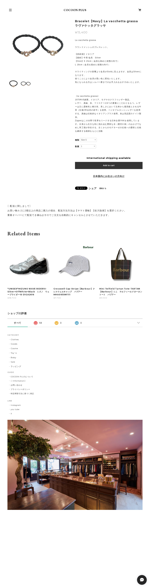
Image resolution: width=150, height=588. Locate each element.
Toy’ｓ (14, 353)
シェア (92, 188)
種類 (77, 140)
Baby (13, 357)
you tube (15, 409)
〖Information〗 (18, 381)
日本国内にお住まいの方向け (108, 176)
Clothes (15, 339)
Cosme (14, 348)
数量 (77, 146)
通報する (102, 188)
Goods (14, 344)
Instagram (16, 405)
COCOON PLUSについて (22, 377)
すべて (17, 323)
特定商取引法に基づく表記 (22, 393)
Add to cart (109, 165)
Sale (13, 362)
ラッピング (16, 366)
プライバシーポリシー (20, 389)
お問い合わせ (16, 385)
